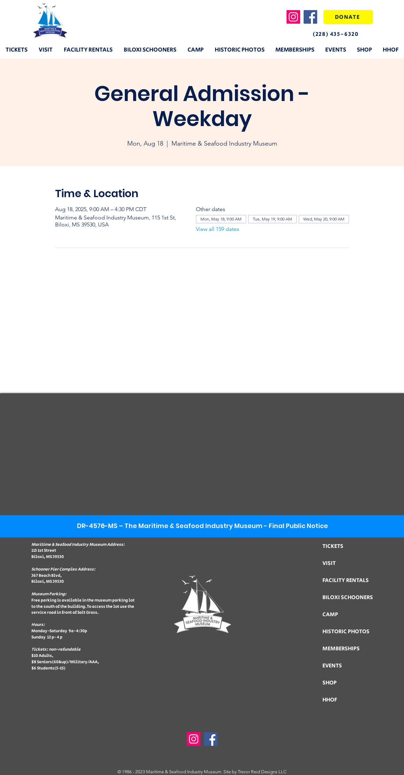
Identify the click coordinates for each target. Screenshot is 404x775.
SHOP (329, 683)
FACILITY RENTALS (345, 580)
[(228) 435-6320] (342, 34)
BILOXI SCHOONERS (347, 598)
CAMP (330, 615)
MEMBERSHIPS (341, 649)
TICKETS (332, 546)
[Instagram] (293, 17)
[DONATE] (348, 17)
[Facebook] (310, 17)
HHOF (329, 700)
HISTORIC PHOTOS (345, 632)
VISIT (329, 563)
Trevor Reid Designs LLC (262, 771)
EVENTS (332, 666)
